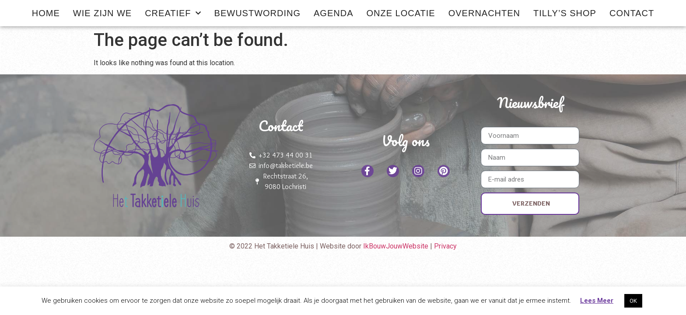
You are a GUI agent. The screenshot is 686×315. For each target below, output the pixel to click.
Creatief (173, 13)
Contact (631, 13)
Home (46, 13)
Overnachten (484, 13)
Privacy (445, 246)
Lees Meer (596, 300)
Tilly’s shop (564, 13)
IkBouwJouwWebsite (396, 246)
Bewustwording (257, 13)
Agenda (333, 13)
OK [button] (633, 301)
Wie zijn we (102, 13)
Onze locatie (400, 13)
